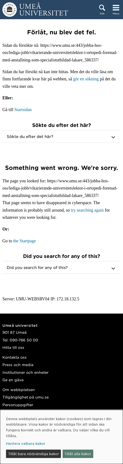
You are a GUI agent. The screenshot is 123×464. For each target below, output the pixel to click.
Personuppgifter (17, 404)
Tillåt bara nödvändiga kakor (33, 454)
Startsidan (23, 109)
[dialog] (61, 437)
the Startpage (24, 240)
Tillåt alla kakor (77, 454)
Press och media (17, 364)
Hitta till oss (13, 347)
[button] (61, 136)
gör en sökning (86, 79)
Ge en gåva (12, 379)
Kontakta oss (14, 357)
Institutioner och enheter (25, 372)
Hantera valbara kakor (25, 443)
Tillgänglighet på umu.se (25, 397)
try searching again (87, 210)
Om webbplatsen (18, 389)
